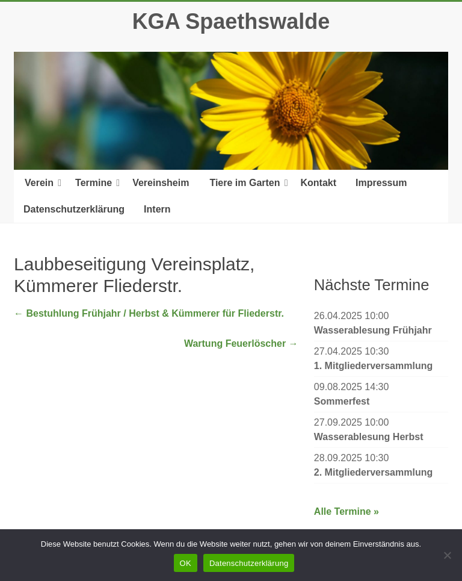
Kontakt (319, 183)
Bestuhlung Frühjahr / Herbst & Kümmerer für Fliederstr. (149, 313)
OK (185, 563)
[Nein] (447, 555)
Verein (39, 183)
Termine (93, 183)
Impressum (381, 183)
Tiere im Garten (244, 183)
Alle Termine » (346, 511)
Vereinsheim (160, 183)
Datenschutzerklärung (74, 209)
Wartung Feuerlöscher (241, 343)
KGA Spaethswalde (231, 21)
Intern (157, 209)
